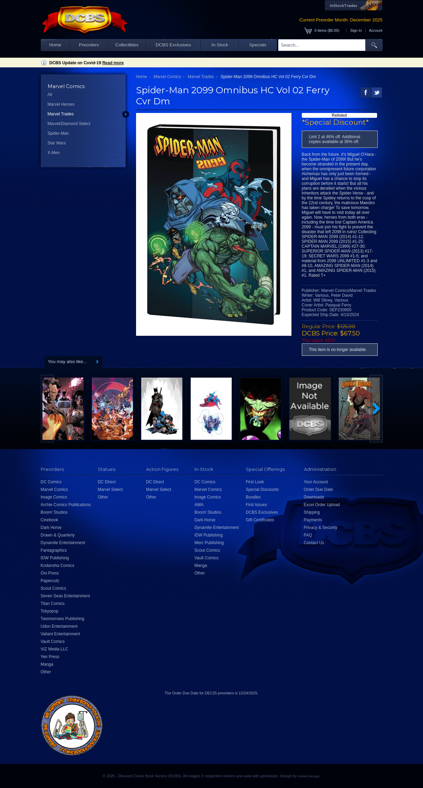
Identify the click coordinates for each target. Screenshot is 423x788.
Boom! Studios (54, 512)
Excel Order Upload (322, 504)
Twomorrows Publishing (63, 618)
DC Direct (107, 482)
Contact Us (314, 542)
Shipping (312, 512)
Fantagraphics (54, 550)
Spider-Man (58, 133)
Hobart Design (308, 776)
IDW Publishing (55, 558)
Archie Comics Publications (66, 504)
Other (46, 672)
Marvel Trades (61, 114)
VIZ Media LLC (54, 649)
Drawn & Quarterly (58, 535)
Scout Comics (53, 588)
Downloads (314, 497)
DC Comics (51, 482)
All (50, 94)
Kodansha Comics (57, 565)
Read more (113, 62)
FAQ (308, 535)
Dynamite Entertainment (63, 542)
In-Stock (219, 44)
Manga (47, 664)
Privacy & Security (320, 527)
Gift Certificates (260, 520)
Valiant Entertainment (60, 634)
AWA (198, 504)
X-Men (54, 152)
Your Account (316, 482)
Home (55, 44)
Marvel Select (110, 489)
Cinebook (49, 520)
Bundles (253, 497)
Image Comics (54, 497)
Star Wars (57, 143)
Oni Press (50, 573)
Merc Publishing (209, 542)
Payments (313, 520)
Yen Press (50, 656)
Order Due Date (318, 489)
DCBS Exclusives (173, 44)
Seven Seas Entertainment (65, 596)
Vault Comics (53, 641)
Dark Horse (51, 527)
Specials (258, 44)
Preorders (89, 44)
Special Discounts (262, 489)
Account (375, 30)
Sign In (356, 30)
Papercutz (50, 580)
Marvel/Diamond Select (69, 123)
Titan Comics (53, 603)
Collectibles (126, 44)
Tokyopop (49, 611)
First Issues (256, 504)
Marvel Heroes (61, 104)
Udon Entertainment (59, 626)
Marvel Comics (167, 76)
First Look (255, 482)
